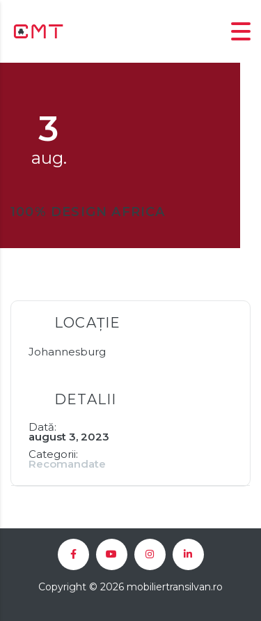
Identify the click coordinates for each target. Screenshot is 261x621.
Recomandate (67, 463)
